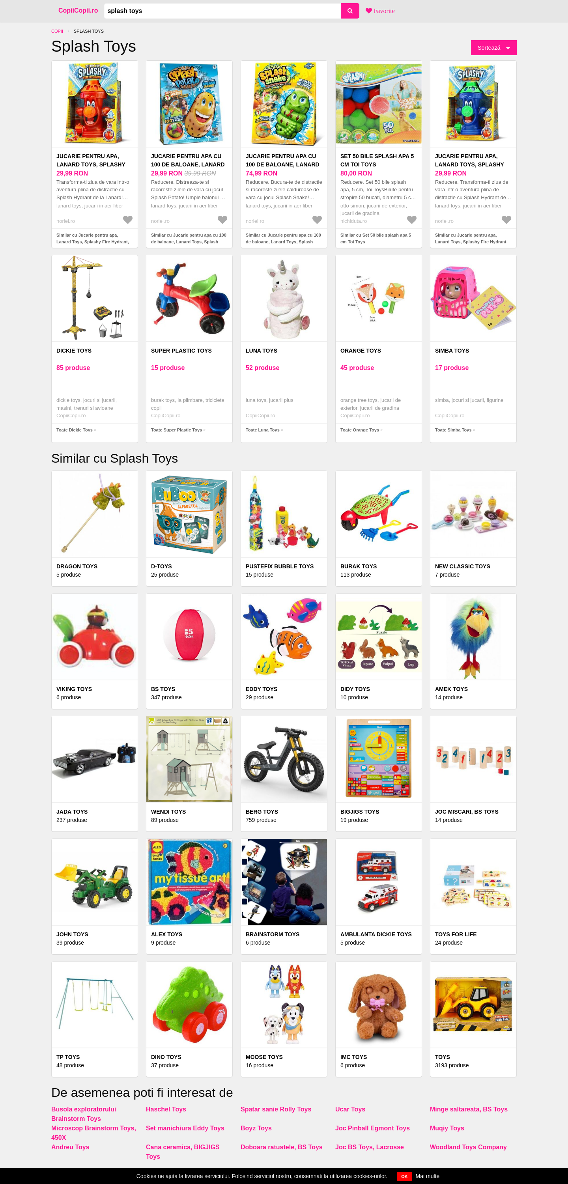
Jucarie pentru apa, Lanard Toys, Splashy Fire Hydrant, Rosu (90, 164)
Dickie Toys (74, 350)
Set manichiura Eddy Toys (185, 1128)
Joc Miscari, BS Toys (467, 812)
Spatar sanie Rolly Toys (276, 1109)
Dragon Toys (76, 566)
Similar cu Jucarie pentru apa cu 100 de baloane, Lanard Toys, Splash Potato (188, 241)
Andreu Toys (70, 1147)
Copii (57, 31)
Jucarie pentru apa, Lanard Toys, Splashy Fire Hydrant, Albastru (472, 164)
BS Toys (163, 689)
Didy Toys (355, 689)
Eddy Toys (261, 689)
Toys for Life (456, 934)
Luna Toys (261, 350)
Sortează (489, 48)
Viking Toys (74, 689)
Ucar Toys (350, 1109)
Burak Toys (358, 566)
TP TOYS (68, 1057)
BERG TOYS (262, 812)
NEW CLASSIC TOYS (462, 566)
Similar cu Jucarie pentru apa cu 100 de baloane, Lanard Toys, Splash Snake (283, 241)
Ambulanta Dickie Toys (376, 934)
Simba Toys (452, 350)
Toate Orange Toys (359, 430)
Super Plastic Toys (181, 350)
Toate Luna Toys (263, 430)
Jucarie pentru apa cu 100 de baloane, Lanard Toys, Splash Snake (283, 164)
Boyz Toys (256, 1128)
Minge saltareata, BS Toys (469, 1109)
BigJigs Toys (359, 812)
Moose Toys (264, 1057)
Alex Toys (166, 934)
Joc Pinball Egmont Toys (372, 1128)
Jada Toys (72, 812)
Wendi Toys (168, 812)
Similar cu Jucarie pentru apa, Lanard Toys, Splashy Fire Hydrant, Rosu (92, 241)
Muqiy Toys (447, 1128)
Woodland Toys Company (468, 1147)
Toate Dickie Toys (74, 430)
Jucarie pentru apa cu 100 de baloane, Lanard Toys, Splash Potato (188, 164)
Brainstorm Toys (272, 934)
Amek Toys (451, 689)
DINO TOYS (166, 1057)
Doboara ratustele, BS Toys (282, 1147)
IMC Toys (353, 1057)
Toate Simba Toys (453, 430)
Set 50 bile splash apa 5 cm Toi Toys (377, 160)
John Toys (72, 934)
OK (404, 1176)
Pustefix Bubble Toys (280, 566)
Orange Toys (360, 350)
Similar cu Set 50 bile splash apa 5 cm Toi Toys (375, 238)
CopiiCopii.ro (78, 10)
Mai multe (428, 1176)
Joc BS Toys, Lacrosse (369, 1147)
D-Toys (161, 566)
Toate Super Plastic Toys (176, 430)
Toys (442, 1057)
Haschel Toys (166, 1109)
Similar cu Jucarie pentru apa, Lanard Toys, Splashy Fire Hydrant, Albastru (471, 241)
